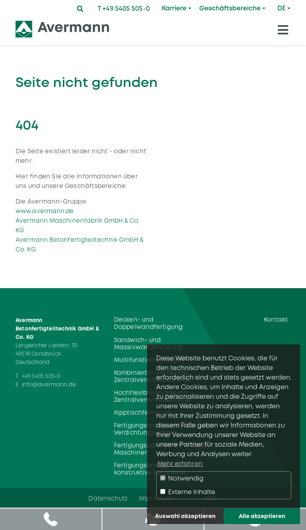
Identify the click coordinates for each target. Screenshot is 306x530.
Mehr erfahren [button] (180, 463)
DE (281, 8)
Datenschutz (108, 498)
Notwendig (182, 478)
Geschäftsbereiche (230, 8)
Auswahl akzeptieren (185, 516)
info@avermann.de (49, 384)
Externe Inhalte (187, 492)
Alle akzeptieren (262, 516)
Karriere (174, 8)
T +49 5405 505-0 (124, 8)
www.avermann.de (45, 211)
